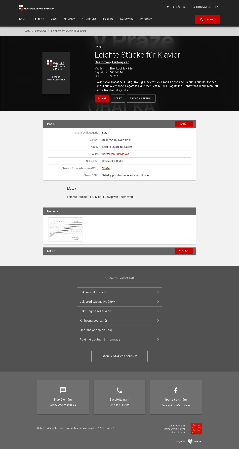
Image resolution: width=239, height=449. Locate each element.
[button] (56, 73)
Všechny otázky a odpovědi (119, 356)
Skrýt (184, 124)
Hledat (208, 20)
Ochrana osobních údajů (97, 330)
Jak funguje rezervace (95, 311)
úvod (26, 31)
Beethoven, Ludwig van (112, 62)
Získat (102, 98)
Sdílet (118, 98)
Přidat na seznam (141, 98)
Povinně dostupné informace (100, 339)
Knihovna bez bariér (93, 320)
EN (216, 7)
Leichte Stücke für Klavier (68, 31)
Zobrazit (184, 251)
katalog (40, 31)
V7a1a (106, 168)
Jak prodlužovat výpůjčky (97, 301)
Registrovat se (201, 7)
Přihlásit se (176, 6)
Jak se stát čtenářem (94, 292)
